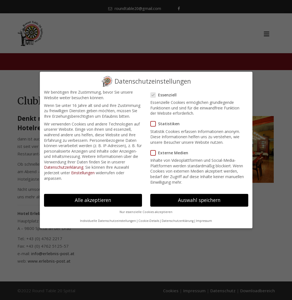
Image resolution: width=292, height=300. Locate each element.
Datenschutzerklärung (63, 167)
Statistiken (166, 123)
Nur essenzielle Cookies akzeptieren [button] (146, 212)
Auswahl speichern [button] (199, 200)
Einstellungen (83, 172)
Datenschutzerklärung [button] (177, 221)
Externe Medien (171, 152)
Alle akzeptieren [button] (93, 200)
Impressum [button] (204, 221)
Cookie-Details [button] (148, 221)
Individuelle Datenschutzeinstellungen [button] (108, 221)
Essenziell (165, 95)
